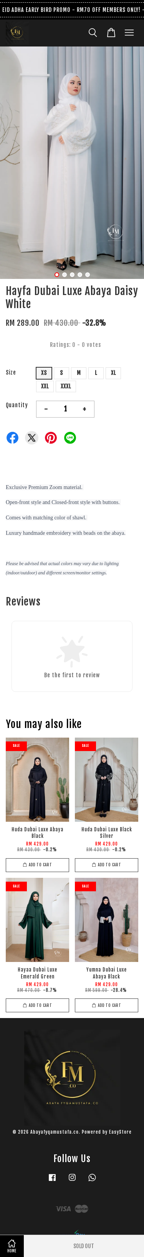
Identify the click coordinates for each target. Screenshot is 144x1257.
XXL (45, 386)
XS (44, 373)
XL (113, 373)
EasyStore (120, 1132)
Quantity (17, 405)
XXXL (66, 386)
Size (11, 372)
